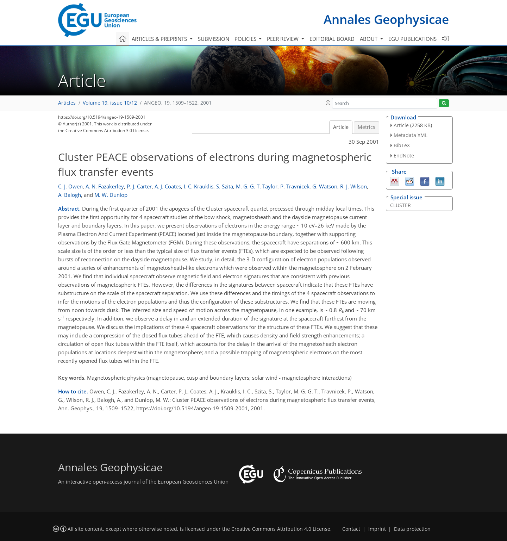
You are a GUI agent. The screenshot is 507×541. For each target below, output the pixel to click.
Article (341, 127)
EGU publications (412, 38)
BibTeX (402, 145)
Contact (351, 529)
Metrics (366, 127)
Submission (213, 38)
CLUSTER (400, 205)
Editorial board (332, 38)
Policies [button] (246, 38)
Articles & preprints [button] (160, 38)
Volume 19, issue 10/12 (110, 103)
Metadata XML (410, 135)
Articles (67, 103)
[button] (328, 103)
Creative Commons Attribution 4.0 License (280, 529)
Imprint (377, 529)
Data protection (412, 529)
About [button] (369, 38)
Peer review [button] (283, 38)
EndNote (404, 155)
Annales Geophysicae (386, 19)
